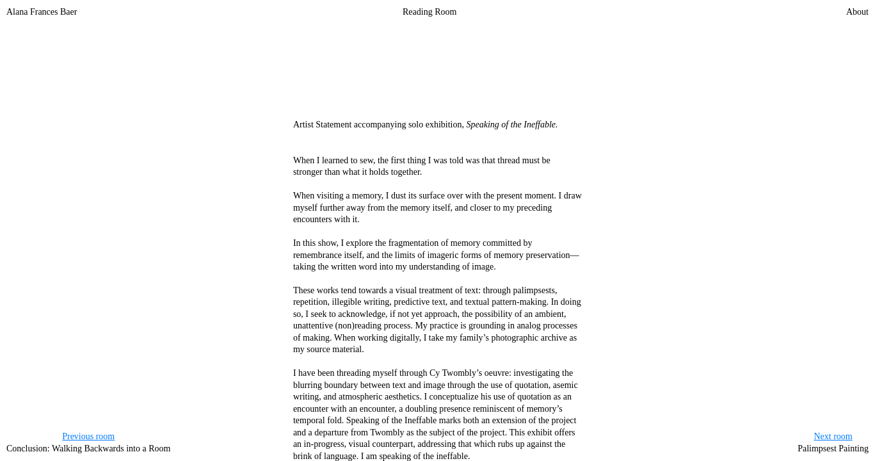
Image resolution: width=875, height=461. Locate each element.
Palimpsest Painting (833, 442)
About (857, 12)
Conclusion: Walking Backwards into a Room (88, 442)
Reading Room (429, 12)
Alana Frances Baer (41, 12)
